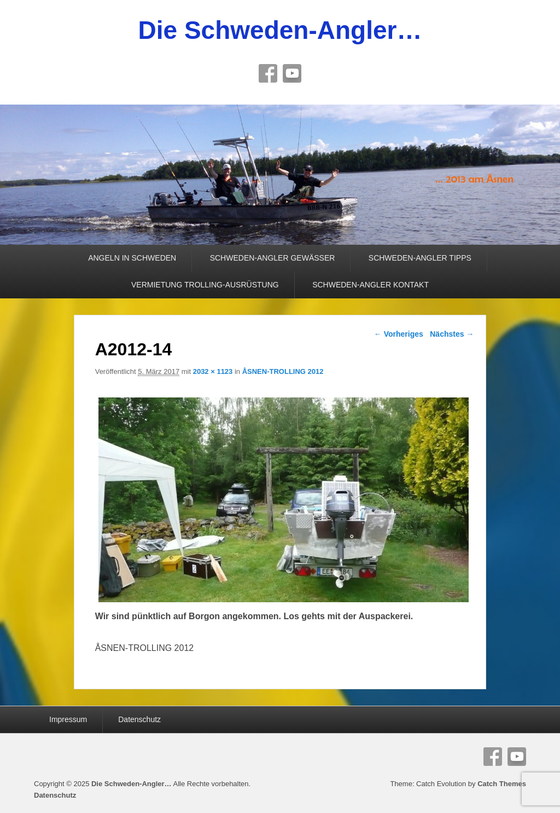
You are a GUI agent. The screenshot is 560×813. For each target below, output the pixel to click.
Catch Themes (501, 784)
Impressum (68, 719)
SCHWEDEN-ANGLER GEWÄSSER (272, 257)
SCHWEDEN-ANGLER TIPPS (420, 257)
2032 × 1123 (213, 371)
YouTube (292, 73)
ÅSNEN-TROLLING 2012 (283, 371)
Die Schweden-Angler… (280, 30)
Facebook (268, 73)
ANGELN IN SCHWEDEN (132, 257)
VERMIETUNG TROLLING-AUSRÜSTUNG (205, 284)
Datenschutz (139, 719)
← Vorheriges (398, 334)
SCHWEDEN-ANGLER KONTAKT (370, 284)
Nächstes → (452, 334)
